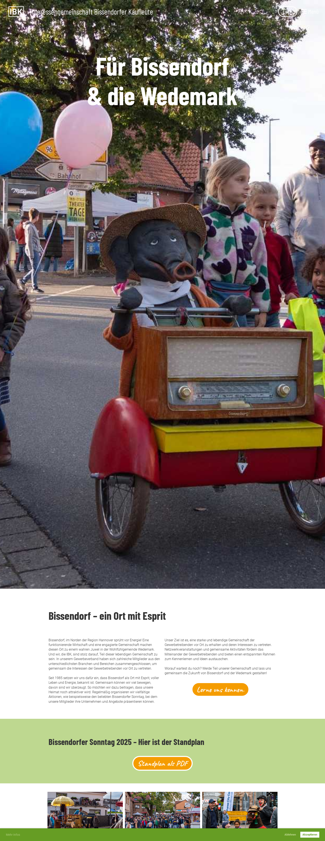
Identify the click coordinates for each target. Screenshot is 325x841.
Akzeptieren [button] (309, 834)
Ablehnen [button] (290, 834)
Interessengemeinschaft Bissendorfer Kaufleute (91, 11)
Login (287, 11)
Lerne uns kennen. (220, 689)
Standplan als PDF (162, 763)
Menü (310, 11)
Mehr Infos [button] (13, 834)
